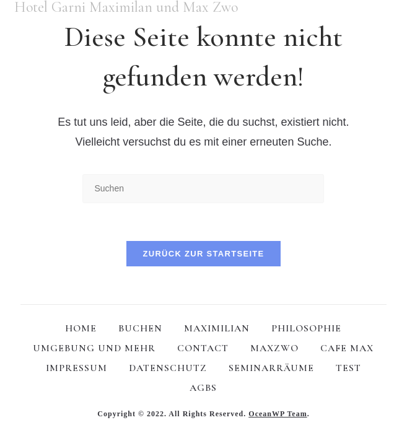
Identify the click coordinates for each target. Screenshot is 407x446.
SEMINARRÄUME (271, 368)
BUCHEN (140, 328)
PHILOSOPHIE (306, 328)
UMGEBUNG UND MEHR (94, 348)
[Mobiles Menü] (388, 8)
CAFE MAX (347, 348)
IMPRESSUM (76, 368)
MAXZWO (274, 348)
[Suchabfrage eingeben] (203, 188)
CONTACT (203, 348)
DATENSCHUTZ (168, 368)
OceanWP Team (277, 413)
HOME (81, 328)
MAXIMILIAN (217, 328)
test (348, 368)
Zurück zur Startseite (203, 253)
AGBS (203, 388)
